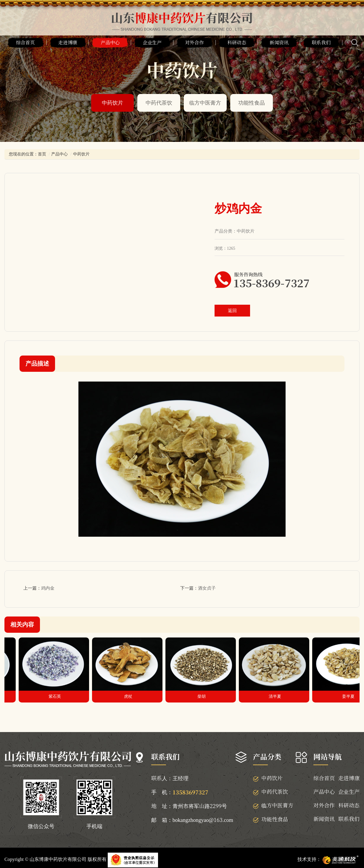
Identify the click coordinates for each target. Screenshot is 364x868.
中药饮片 (112, 103)
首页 (42, 154)
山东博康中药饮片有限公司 (58, 859)
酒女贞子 (207, 588)
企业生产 (349, 791)
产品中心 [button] (110, 42)
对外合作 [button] (194, 42)
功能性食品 (251, 103)
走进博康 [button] (67, 42)
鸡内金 (47, 588)
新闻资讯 (279, 42)
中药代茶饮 (159, 103)
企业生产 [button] (152, 42)
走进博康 (349, 778)
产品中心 (59, 154)
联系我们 (321, 42)
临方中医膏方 (205, 103)
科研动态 (236, 42)
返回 (232, 310)
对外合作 (324, 805)
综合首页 (25, 42)
